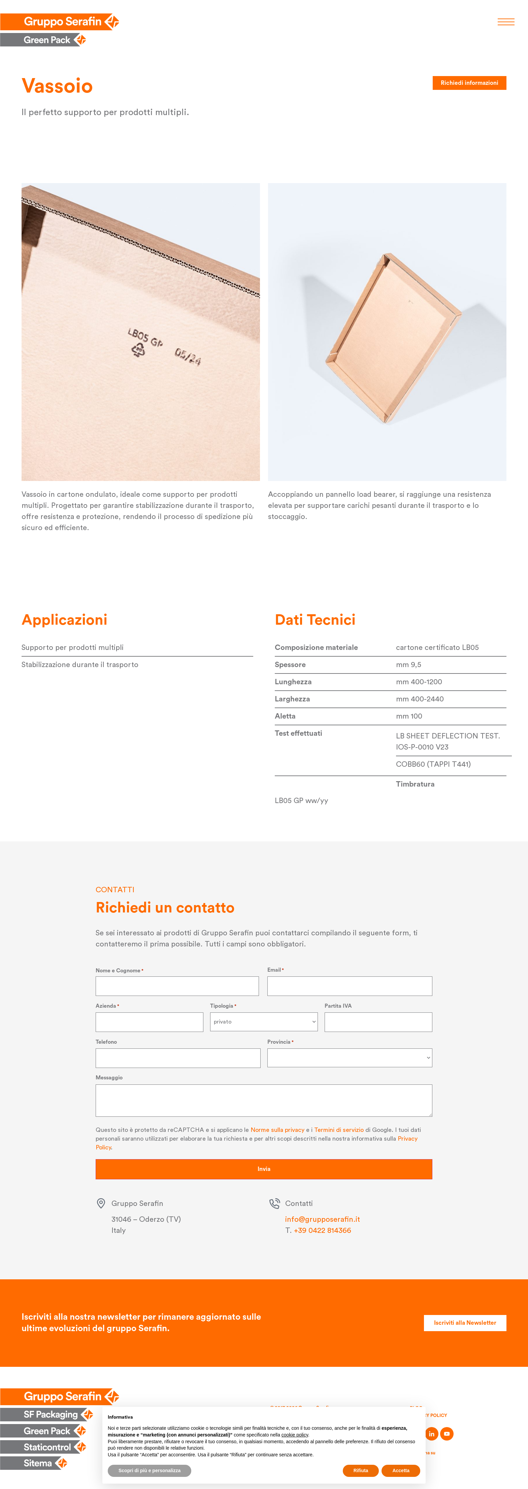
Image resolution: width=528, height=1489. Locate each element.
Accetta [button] (400, 1470)
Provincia (280, 1040)
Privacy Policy (429, 1413)
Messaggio (109, 1076)
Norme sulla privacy (277, 1128)
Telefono (106, 1040)
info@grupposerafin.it (322, 1217)
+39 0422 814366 (322, 1228)
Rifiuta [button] (361, 1470)
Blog (416, 1406)
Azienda (107, 1005)
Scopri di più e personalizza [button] (149, 1470)
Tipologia (223, 1005)
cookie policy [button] (295, 1435)
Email (275, 970)
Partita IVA (338, 1005)
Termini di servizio (339, 1128)
